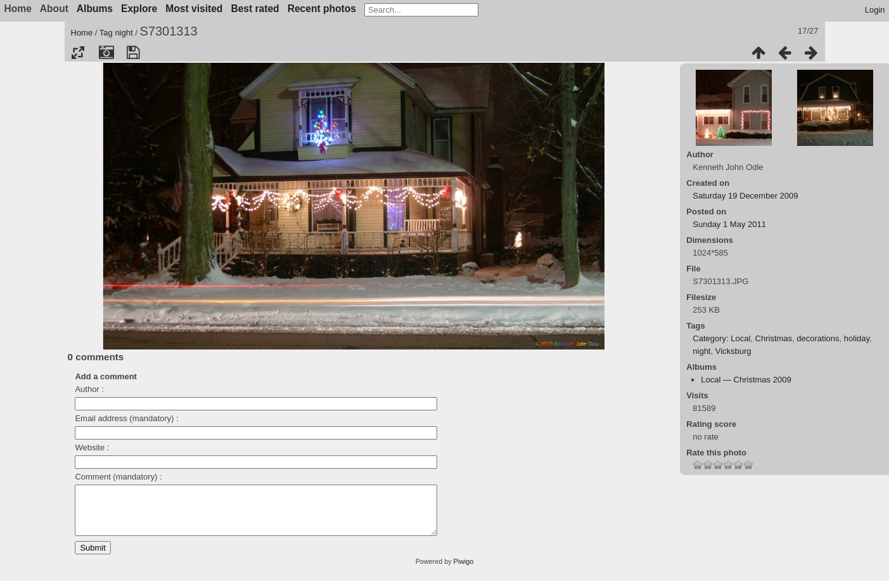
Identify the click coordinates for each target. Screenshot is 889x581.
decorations (817, 338)
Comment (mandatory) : (118, 476)
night (123, 32)
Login (875, 10)
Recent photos (322, 8)
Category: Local (721, 338)
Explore (139, 8)
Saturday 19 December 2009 (745, 195)
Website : (92, 447)
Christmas (774, 338)
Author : (89, 389)
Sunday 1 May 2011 (729, 224)
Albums (95, 8)
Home (82, 32)
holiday (856, 338)
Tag (106, 32)
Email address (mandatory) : (126, 418)
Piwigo (464, 571)
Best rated (255, 8)
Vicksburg (733, 351)
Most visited (193, 8)
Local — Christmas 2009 (746, 379)
